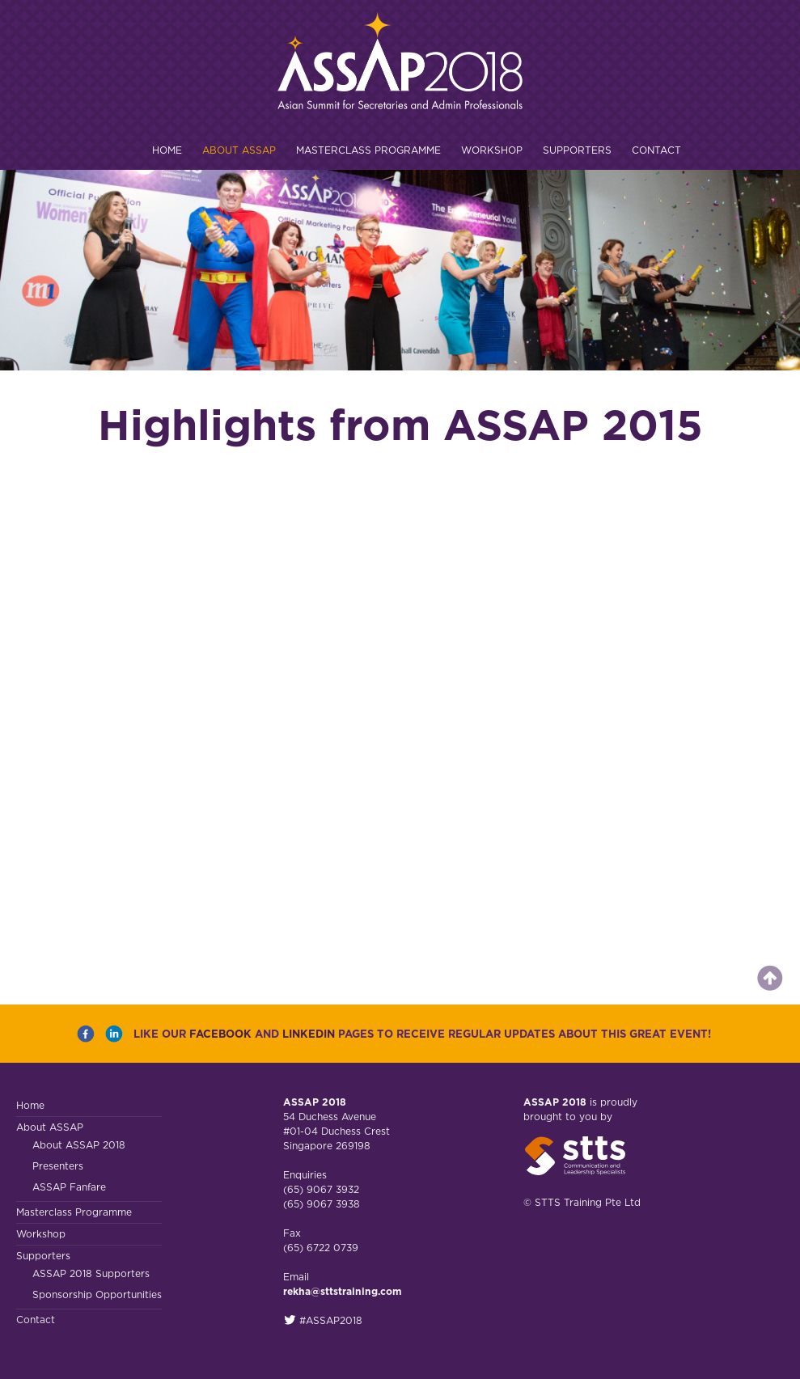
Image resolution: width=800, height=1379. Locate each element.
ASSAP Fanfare (69, 1187)
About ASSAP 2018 (78, 1145)
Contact (656, 150)
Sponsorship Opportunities (97, 1294)
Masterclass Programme (368, 150)
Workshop (492, 150)
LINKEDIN (308, 1033)
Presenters (57, 1166)
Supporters (577, 150)
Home (167, 150)
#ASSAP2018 (322, 1320)
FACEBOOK (220, 1033)
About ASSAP (239, 150)
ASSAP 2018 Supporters (91, 1273)
